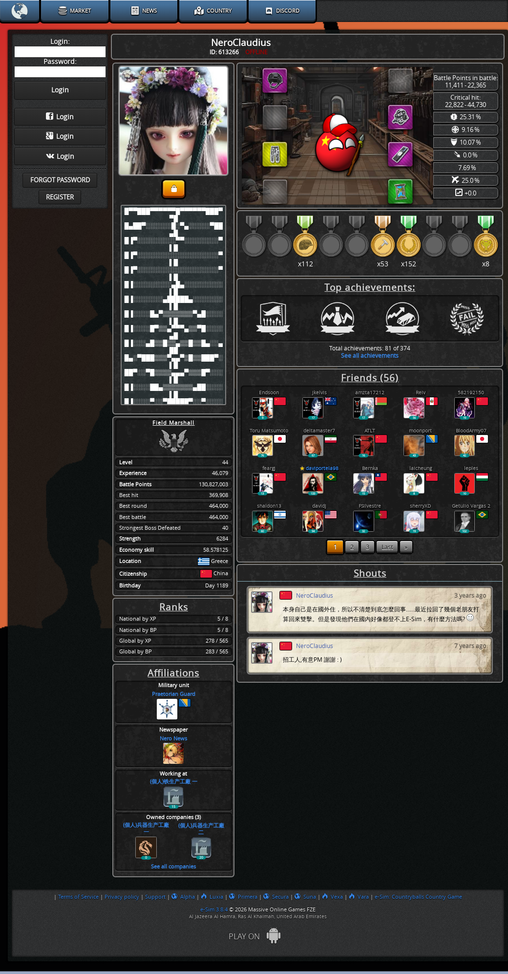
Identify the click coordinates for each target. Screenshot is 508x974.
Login (60, 116)
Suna (305, 896)
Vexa (332, 896)
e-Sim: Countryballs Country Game (418, 896)
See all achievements (370, 355)
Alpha (183, 896)
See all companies (173, 867)
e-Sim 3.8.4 (214, 909)
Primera (243, 896)
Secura (276, 896)
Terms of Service (78, 896)
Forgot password (60, 180)
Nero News (173, 739)
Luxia (212, 896)
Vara (359, 896)
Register (60, 197)
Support (155, 896)
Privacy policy (122, 896)
